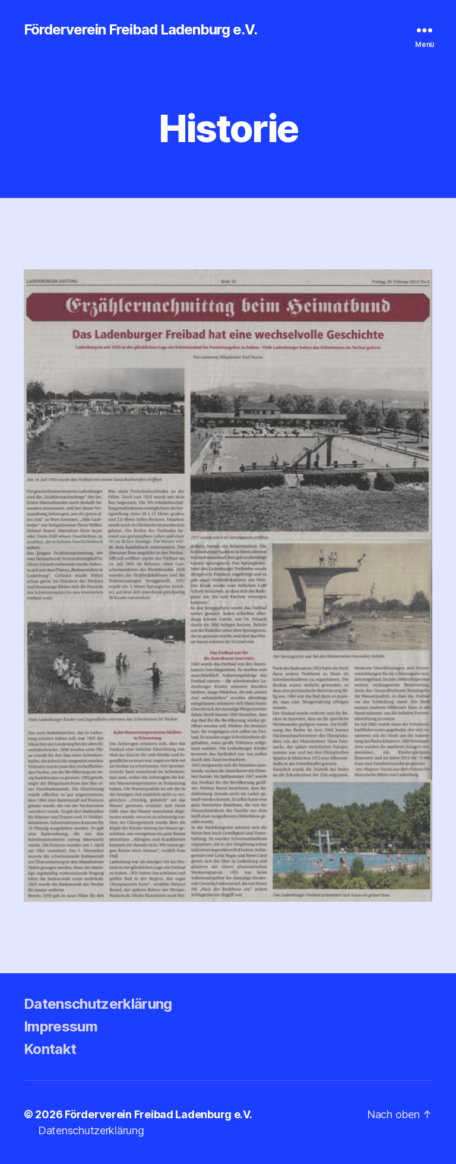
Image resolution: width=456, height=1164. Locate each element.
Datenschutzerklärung (98, 1003)
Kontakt (50, 1049)
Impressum (60, 1026)
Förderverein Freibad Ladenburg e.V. (140, 30)
